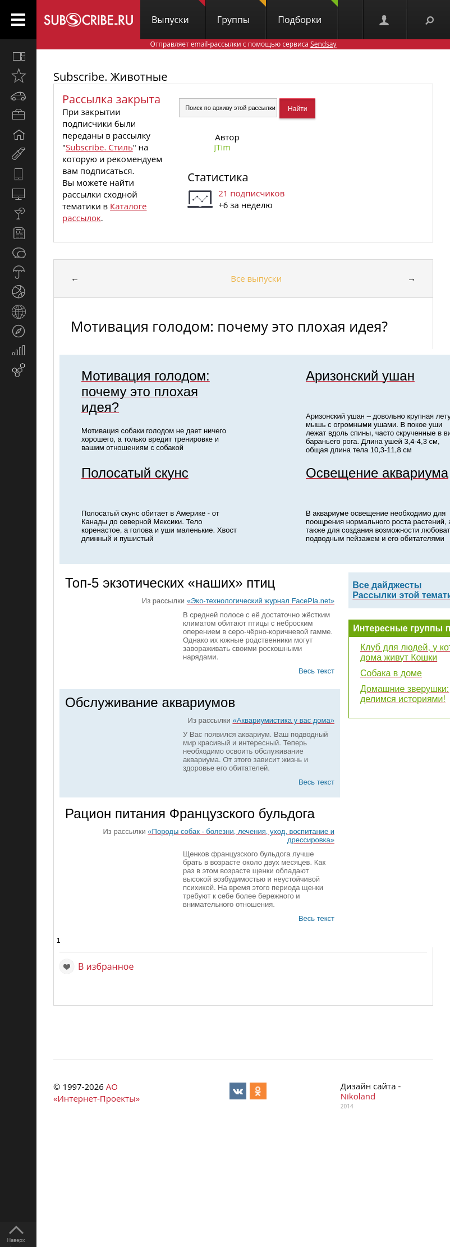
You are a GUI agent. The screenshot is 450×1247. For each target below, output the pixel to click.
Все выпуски (256, 278)
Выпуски (178, 13)
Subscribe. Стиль (99, 147)
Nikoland (358, 1096)
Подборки (308, 13)
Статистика (217, 177)
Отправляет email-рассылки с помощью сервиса (243, 44)
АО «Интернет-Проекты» (96, 1092)
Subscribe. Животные (110, 76)
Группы (241, 13)
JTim (222, 147)
